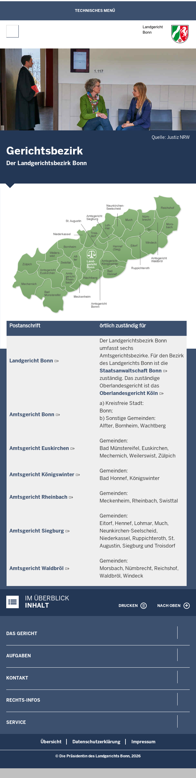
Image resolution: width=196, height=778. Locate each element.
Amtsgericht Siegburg (36, 531)
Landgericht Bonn (31, 360)
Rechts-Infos (23, 700)
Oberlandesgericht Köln (129, 393)
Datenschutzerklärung (96, 742)
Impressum (143, 742)
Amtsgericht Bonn (31, 414)
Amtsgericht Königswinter (41, 474)
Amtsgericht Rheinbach (38, 497)
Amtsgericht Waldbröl (36, 568)
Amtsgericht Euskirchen (39, 448)
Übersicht (51, 742)
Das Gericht (21, 633)
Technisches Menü (95, 10)
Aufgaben (18, 656)
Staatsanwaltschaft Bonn (131, 370)
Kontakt (17, 678)
